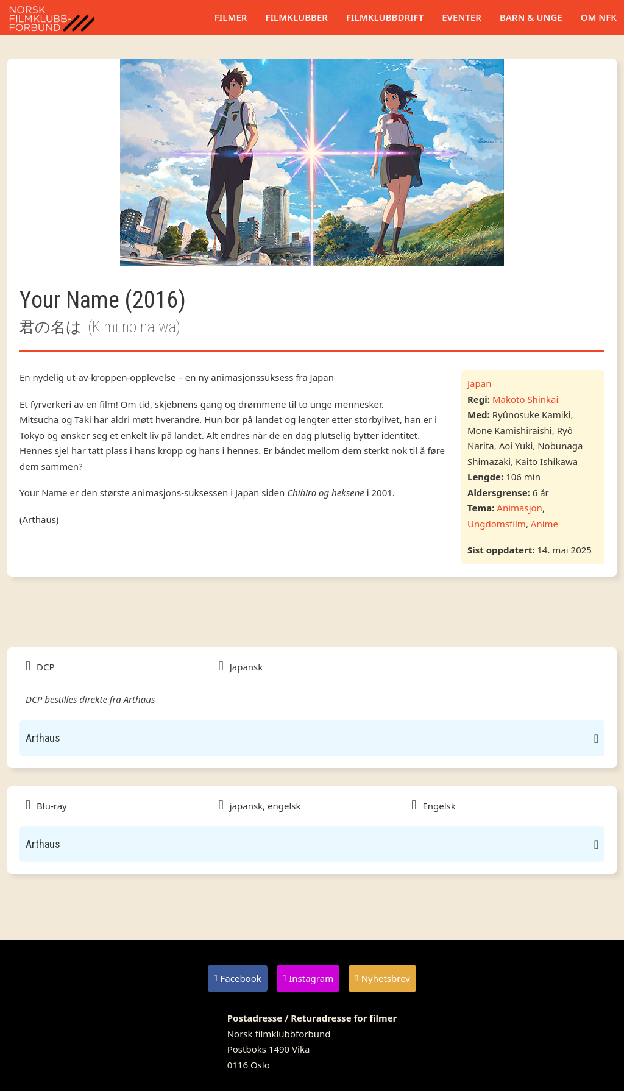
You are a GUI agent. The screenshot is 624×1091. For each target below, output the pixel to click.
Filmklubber (296, 17)
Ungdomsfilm (496, 523)
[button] (312, 738)
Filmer (230, 17)
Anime (544, 523)
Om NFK (599, 17)
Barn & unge (531, 17)
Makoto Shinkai (525, 399)
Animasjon (519, 508)
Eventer (461, 17)
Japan (479, 383)
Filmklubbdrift (385, 17)
